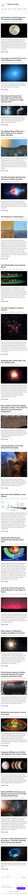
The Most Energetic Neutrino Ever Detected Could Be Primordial (13, 178)
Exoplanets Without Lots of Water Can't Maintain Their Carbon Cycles (14, 753)
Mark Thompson (5, 269)
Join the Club (19, 9)
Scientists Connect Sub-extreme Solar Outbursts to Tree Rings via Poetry (13, 590)
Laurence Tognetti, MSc (6, 544)
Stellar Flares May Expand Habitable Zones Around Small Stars (12, 540)
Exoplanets (22, 269)
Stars (19, 450)
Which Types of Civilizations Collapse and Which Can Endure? (13, 632)
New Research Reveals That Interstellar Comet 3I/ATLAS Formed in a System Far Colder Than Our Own (12, 99)
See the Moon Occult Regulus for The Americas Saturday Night (13, 18)
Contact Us (11, 891)
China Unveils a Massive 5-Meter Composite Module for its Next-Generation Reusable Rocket (13, 674)
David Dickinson (5, 21)
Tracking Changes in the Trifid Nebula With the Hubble (12, 447)
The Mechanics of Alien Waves (12, 217)
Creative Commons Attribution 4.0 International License (18, 893)
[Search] (26, 12)
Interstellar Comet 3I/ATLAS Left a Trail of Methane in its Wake (13, 59)
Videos (6, 9)
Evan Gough (4, 137)
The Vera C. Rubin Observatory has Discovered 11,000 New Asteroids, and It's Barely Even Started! (14, 840)
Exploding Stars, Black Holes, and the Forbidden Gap (13, 362)
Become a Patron (21, 888)
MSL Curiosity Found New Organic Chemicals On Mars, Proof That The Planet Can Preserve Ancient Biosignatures (14, 408)
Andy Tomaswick (5, 219)
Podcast (9, 9)
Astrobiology (20, 413)
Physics (22, 62)
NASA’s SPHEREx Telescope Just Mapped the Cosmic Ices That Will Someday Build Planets (13, 794)
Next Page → (23, 877)
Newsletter (14, 9)
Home (2, 9)
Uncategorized (21, 635)
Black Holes (20, 364)
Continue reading (4, 51)
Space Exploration (23, 678)
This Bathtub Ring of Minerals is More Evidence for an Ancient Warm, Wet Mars (12, 133)
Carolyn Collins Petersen (6, 594)
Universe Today (10, 4)
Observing (22, 21)
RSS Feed (25, 9)
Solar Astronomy (24, 716)
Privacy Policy (16, 891)
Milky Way (22, 312)
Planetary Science (21, 137)
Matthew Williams (5, 62)
